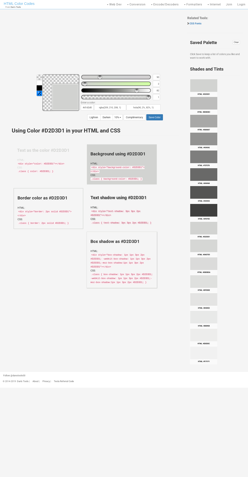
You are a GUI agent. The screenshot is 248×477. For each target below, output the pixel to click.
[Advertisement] (93, 43)
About (35, 381)
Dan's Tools (23, 381)
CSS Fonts (195, 23)
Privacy (46, 381)
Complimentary (134, 117)
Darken (107, 117)
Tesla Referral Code (64, 381)
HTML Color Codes (19, 4)
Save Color (155, 117)
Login (241, 4)
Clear (236, 42)
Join (229, 4)
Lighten (94, 117)
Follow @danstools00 (14, 375)
